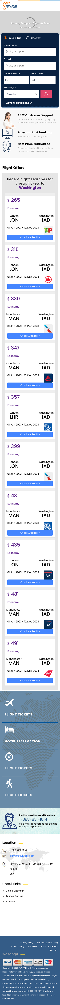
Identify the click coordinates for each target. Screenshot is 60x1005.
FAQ (56, 942)
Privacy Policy (26, 942)
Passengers (10, 87)
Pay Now (11, 901)
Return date (37, 73)
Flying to (8, 59)
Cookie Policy (17, 946)
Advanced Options (17, 102)
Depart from (10, 45)
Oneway (35, 37)
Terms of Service (44, 942)
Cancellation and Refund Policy (42, 946)
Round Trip (15, 37)
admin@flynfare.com (22, 855)
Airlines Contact (15, 896)
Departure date (12, 73)
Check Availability (30, 237)
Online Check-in (15, 890)
